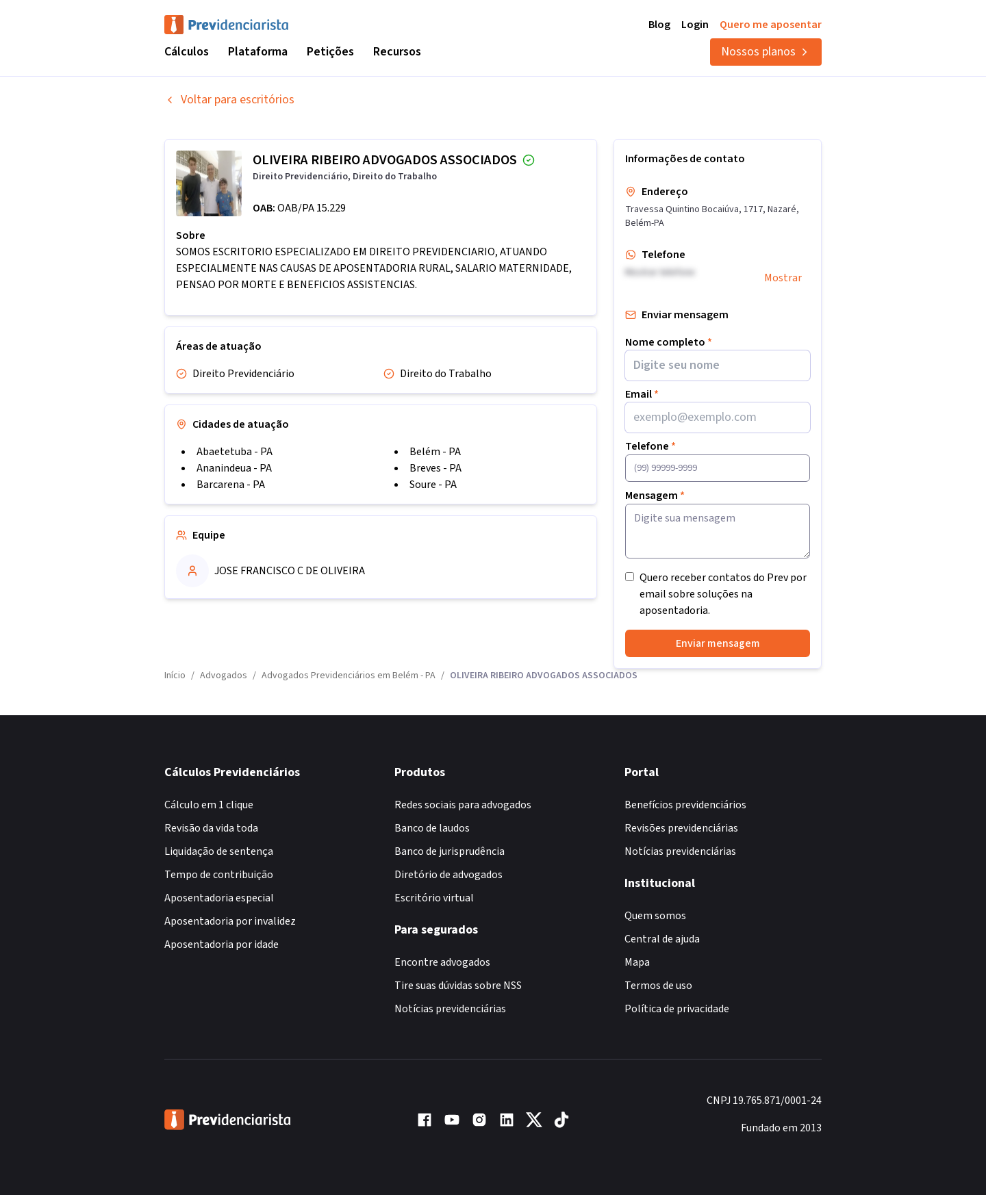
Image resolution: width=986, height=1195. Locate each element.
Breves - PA (435, 468)
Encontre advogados (442, 962)
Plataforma (258, 51)
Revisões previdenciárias (681, 828)
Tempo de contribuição (218, 875)
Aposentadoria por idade (221, 944)
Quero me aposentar (771, 24)
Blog (659, 24)
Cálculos (186, 51)
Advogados (223, 675)
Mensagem (655, 495)
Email (642, 394)
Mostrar (783, 277)
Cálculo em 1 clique (208, 805)
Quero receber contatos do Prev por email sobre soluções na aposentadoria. (723, 594)
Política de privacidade (676, 1009)
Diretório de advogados (448, 875)
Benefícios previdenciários (685, 805)
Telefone (650, 446)
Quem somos (655, 916)
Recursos (397, 51)
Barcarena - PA (231, 484)
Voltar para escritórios (229, 99)
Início (175, 675)
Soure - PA (433, 484)
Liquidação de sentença (218, 851)
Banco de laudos (432, 828)
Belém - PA (435, 451)
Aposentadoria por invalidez (230, 921)
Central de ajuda (662, 939)
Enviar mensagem (718, 643)
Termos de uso (658, 985)
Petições (330, 51)
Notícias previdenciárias (450, 1009)
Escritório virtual (434, 898)
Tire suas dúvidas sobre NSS (458, 985)
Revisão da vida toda (211, 828)
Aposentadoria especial (219, 898)
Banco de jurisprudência (449, 851)
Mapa (637, 962)
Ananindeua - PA (234, 468)
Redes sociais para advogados (462, 805)
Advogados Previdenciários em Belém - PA (348, 675)
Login (695, 24)
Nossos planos (766, 51)
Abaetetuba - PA (235, 451)
